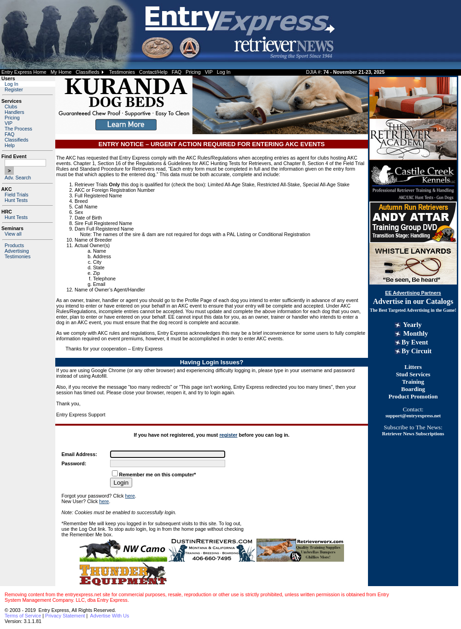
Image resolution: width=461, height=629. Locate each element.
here (130, 495)
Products (14, 245)
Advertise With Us (109, 615)
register (228, 435)
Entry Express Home (24, 72)
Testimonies (122, 72)
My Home (61, 72)
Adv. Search (18, 177)
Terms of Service (23, 615)
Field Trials (17, 194)
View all (13, 234)
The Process (18, 128)
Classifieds (87, 72)
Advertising (17, 251)
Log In (224, 72)
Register (14, 89)
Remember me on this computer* (157, 474)
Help (10, 145)
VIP (209, 72)
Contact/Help (153, 72)
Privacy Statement (65, 615)
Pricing (193, 72)
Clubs (11, 106)
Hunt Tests (16, 200)
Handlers (14, 112)
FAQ (176, 72)
